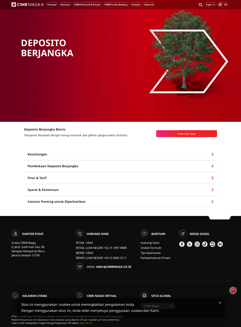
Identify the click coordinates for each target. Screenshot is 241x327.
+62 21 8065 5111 (115, 258)
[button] (200, 4)
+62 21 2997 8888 (115, 248)
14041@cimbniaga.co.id (113, 267)
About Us (149, 4)
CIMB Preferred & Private (87, 4)
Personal (51, 4)
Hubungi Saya (186, 134)
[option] (120, 61)
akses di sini (86, 323)
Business (65, 4)
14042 (89, 253)
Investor (136, 4)
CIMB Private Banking (115, 4)
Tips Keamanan (151, 253)
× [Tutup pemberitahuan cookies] (220, 302)
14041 (89, 243)
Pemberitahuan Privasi (155, 258)
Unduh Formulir (151, 248)
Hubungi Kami (150, 243)
